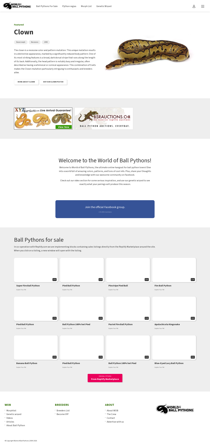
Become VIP (63, 414)
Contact (111, 418)
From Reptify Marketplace (105, 378)
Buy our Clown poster (53, 82)
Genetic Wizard (103, 6)
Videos (9, 418)
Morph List (86, 6)
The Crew (111, 414)
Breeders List (63, 410)
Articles (10, 421)
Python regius (69, 6)
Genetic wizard (13, 414)
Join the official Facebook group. (105, 209)
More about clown (26, 82)
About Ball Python (15, 425)
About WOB (112, 410)
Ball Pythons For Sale (47, 6)
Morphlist (11, 410)
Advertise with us (115, 421)
